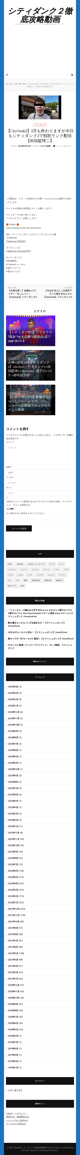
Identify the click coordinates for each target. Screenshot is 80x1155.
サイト (9, 487)
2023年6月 (13, 794)
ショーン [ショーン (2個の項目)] (24, 569)
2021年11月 (13, 915)
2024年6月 (13, 750)
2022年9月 (13, 851)
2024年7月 (13, 743)
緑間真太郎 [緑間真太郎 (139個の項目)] (36, 580)
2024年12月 (13, 712)
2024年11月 (13, 718)
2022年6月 (13, 870)
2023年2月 (13, 819)
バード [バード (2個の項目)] (29, 575)
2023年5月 (13, 800)
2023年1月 (13, 826)
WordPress (53, 1150)
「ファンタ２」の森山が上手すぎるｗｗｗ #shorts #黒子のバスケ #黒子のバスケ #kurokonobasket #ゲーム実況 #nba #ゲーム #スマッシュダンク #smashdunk (40, 613)
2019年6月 (13, 1048)
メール (10, 477)
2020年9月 (13, 1004)
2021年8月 (13, 934)
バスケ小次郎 (44, 146)
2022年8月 (13, 858)
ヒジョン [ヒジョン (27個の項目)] (51, 575)
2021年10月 (13, 921)
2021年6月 (13, 946)
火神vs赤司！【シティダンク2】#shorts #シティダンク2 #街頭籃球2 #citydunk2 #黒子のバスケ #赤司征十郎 (30, 369)
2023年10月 (13, 769)
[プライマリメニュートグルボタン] (7, 75)
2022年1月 (13, 902)
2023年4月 (13, 807)
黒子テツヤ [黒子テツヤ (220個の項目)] (12, 586)
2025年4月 (13, 686)
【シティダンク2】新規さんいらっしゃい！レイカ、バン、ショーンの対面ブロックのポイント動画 (30, 403)
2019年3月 (13, 1061)
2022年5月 (13, 877)
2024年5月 (13, 756)
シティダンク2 (40, 125)
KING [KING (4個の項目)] (10, 564)
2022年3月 (13, 889)
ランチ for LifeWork (16, 1123)
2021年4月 (13, 959)
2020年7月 (13, 1016)
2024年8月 (13, 737)
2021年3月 (13, 966)
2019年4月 (13, 1054)
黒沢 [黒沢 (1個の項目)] (22, 586)
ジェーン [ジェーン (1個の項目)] (46, 569)
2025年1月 (13, 705)
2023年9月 (13, 775)
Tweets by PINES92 (15, 241)
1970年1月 (13, 1067)
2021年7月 (13, 940)
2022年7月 (13, 864)
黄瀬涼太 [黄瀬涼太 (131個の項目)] (59, 580)
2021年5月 (13, 953)
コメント (10, 441)
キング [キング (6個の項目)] (51, 564)
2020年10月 (13, 997)
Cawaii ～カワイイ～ (16, 1113)
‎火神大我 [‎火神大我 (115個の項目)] (20, 564)
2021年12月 (13, 908)
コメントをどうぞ (63, 146)
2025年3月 (13, 693)
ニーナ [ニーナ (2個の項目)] (10, 575)
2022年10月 (13, 845)
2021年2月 (13, 972)
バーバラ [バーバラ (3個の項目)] (40, 575)
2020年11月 (13, 991)
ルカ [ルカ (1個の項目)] (17, 580)
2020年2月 (13, 1035)
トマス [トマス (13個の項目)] (66, 569)
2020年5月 (13, 1029)
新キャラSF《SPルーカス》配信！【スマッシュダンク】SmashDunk (41, 638)
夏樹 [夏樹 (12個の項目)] (25, 580)
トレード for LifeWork (17, 1120)
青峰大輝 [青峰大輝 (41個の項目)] (48, 580)
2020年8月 (13, 1010)
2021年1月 (13, 978)
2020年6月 (13, 1023)
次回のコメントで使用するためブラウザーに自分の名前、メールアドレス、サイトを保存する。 (40, 503)
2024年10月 (13, 724)
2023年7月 (13, 788)
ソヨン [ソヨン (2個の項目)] (56, 569)
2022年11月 (13, 839)
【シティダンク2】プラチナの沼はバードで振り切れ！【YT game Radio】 (30, 336)
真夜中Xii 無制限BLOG (17, 1116)
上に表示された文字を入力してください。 (26, 513)
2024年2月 (13, 762)
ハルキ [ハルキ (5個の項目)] (20, 575)
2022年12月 (13, 832)
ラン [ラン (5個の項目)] (9, 580)
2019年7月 (13, 1042)
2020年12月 (13, 985)
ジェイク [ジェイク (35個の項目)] (35, 569)
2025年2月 (13, 699)
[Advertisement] (40, 51)
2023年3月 (13, 813)
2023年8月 (13, 781)
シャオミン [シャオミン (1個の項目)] (12, 569)
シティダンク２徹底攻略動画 (40, 14)
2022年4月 (13, 883)
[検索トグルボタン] (72, 75)
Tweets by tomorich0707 (18, 251)
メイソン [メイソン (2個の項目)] (62, 575)
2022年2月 (13, 896)
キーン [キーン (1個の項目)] (61, 564)
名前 (8, 466)
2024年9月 (13, 731)
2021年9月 (13, 927)
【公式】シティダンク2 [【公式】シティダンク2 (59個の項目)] (36, 564)
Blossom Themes (29, 1150)
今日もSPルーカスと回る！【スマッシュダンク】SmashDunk (37, 632)
